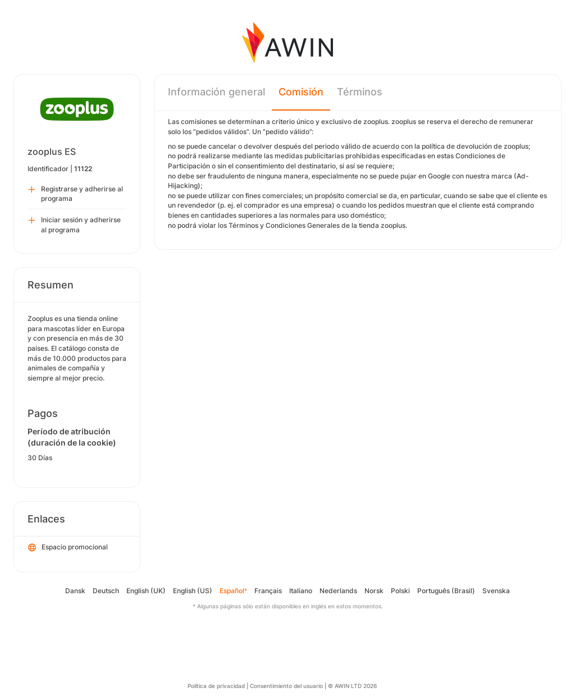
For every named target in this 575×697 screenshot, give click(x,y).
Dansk (75, 590)
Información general (216, 92)
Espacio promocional (68, 547)
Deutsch (106, 590)
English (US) (192, 590)
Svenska (496, 590)
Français (268, 590)
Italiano (300, 590)
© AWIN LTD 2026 (352, 685)
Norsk (374, 590)
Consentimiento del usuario (286, 685)
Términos (359, 92)
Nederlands (338, 590)
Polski (400, 590)
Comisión (301, 92)
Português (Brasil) (446, 590)
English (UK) (146, 590)
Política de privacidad (216, 685)
